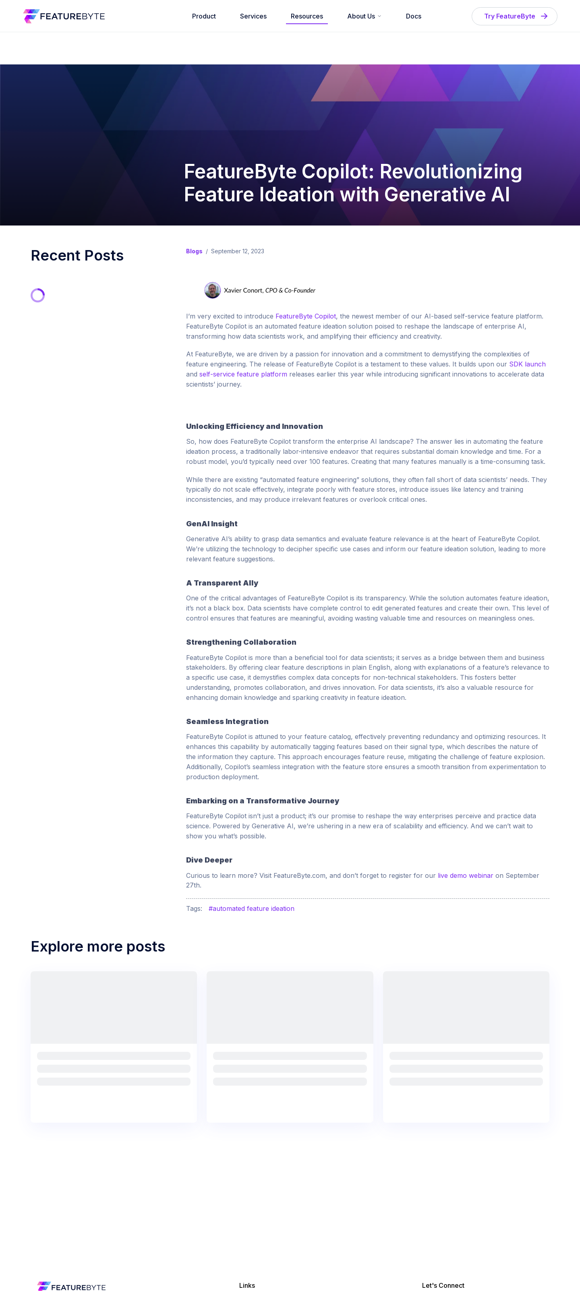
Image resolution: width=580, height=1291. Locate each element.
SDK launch (527, 364)
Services (253, 16)
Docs (413, 16)
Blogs (194, 251)
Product (204, 16)
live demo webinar (465, 875)
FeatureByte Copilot (306, 316)
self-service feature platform (243, 374)
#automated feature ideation (251, 908)
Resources (307, 16)
